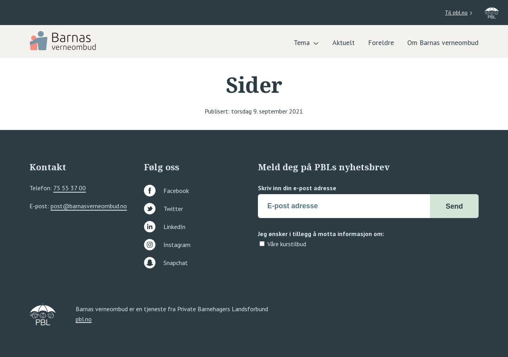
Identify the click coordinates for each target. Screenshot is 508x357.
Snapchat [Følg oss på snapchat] (166, 263)
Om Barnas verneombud (443, 42)
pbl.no (84, 319)
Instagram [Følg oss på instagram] (167, 245)
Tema (302, 42)
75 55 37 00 (69, 188)
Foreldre (381, 42)
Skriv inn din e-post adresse (297, 188)
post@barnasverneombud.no (89, 206)
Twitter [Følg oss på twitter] (163, 209)
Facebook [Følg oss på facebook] (166, 191)
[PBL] (63, 39)
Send (454, 206)
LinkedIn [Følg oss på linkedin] (164, 227)
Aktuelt (343, 42)
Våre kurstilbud (286, 244)
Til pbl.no (456, 12)
